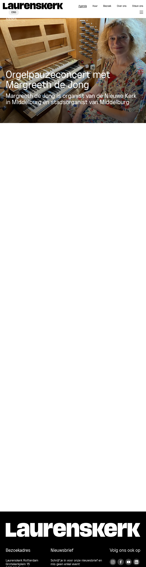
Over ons (121, 6)
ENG (13, 12)
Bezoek (107, 6)
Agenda (82, 6)
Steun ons (137, 6)
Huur (95, 6)
